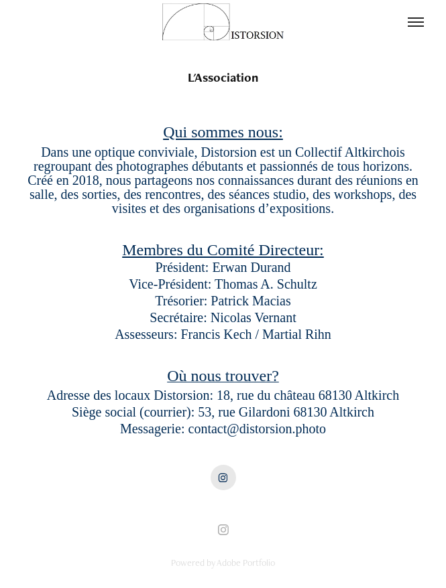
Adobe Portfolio (246, 563)
